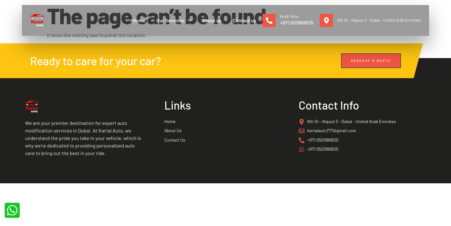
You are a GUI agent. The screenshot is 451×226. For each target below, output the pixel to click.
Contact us (244, 20)
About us (212, 20)
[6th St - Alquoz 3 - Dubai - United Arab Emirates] (326, 20)
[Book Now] (269, 20)
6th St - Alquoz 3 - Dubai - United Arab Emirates (379, 20)
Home (138, 20)
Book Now (289, 16)
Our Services (173, 20)
